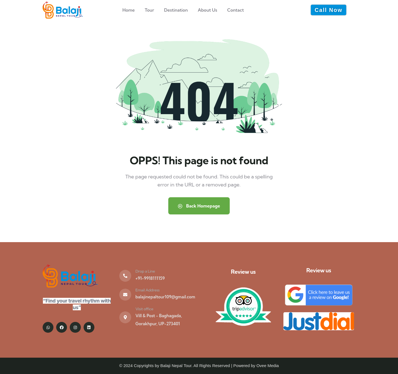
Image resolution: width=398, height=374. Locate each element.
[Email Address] (125, 295)
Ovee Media (267, 365)
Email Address (147, 290)
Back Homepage (199, 206)
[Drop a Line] (125, 276)
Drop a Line (145, 271)
